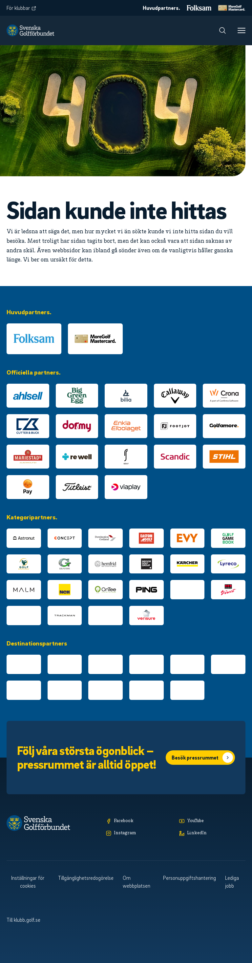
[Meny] (241, 30)
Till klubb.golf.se (23, 919)
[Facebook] (139, 821)
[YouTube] (212, 821)
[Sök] (222, 30)
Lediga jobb (232, 882)
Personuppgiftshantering (189, 878)
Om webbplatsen (136, 882)
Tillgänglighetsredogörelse (86, 878)
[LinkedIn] (212, 833)
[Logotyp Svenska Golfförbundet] (30, 30)
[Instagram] (139, 833)
